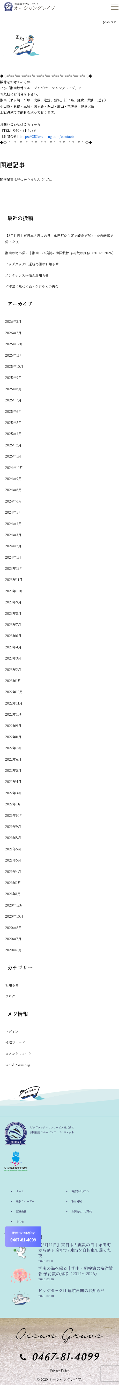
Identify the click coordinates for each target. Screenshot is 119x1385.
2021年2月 (13, 882)
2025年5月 (13, 422)
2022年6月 (13, 759)
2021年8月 (13, 837)
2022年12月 (14, 691)
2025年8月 (13, 388)
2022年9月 (13, 725)
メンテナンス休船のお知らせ (27, 275)
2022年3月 (13, 792)
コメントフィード (18, 1053)
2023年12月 (14, 568)
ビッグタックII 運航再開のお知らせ (32, 263)
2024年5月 (13, 512)
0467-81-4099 (23, 1236)
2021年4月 (13, 871)
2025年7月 (13, 400)
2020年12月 (14, 905)
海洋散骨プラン (80, 1191)
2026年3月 (13, 321)
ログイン (11, 1031)
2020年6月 (13, 949)
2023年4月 (13, 647)
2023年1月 (13, 680)
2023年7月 (13, 624)
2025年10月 (14, 366)
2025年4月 (13, 433)
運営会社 (21, 1211)
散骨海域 (76, 1201)
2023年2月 (13, 669)
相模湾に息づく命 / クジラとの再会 (31, 286)
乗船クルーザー (25, 1201)
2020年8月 (13, 927)
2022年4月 (13, 781)
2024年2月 (13, 545)
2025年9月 (13, 377)
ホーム (20, 1191)
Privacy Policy (59, 1370)
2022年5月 (13, 770)
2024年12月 (14, 467)
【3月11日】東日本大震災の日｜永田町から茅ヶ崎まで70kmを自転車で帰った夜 (59, 238)
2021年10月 (14, 815)
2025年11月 (14, 355)
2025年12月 (14, 343)
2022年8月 (13, 736)
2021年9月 (13, 826)
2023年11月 (14, 579)
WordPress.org (17, 1064)
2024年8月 (13, 489)
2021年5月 (13, 860)
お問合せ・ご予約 (81, 1211)
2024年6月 (13, 501)
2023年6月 (13, 635)
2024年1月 (13, 557)
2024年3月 (13, 534)
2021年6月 (13, 849)
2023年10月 (14, 590)
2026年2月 (13, 332)
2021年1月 (13, 893)
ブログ (10, 996)
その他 (20, 1221)
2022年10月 (14, 714)
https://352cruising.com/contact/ (47, 136)
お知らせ (12, 985)
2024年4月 (13, 523)
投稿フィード (15, 1042)
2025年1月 (13, 456)
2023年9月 (13, 602)
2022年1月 (13, 804)
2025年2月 (13, 445)
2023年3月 (13, 658)
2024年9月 (13, 478)
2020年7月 (13, 938)
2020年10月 (14, 916)
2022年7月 (13, 747)
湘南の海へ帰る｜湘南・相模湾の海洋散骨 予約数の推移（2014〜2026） (60, 252)
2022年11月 (14, 703)
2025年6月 (13, 411)
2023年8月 (13, 613)
